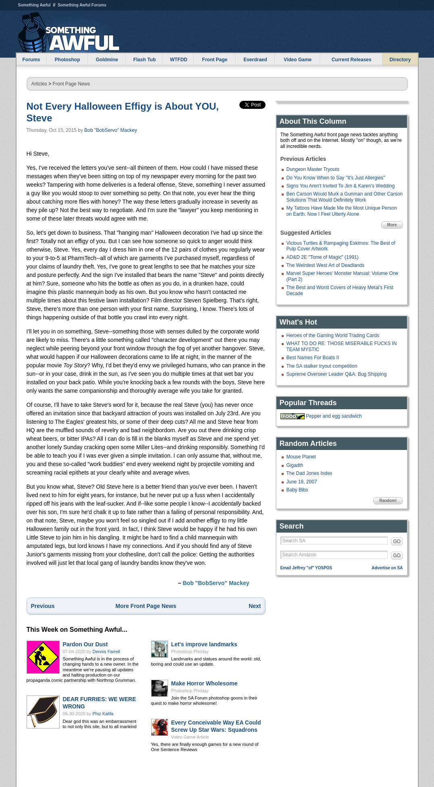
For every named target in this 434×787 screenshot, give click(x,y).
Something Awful (34, 5)
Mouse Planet (301, 457)
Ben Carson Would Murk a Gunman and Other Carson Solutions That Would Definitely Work (345, 196)
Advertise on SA (387, 568)
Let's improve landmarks (204, 644)
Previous (43, 606)
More (392, 225)
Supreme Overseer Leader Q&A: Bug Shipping (337, 374)
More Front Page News (146, 606)
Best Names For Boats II (313, 357)
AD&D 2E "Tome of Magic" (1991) (323, 257)
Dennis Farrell (106, 651)
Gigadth (295, 465)
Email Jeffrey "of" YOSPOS (306, 568)
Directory (400, 59)
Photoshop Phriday (190, 651)
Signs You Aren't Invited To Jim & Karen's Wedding (341, 186)
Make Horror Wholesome (204, 683)
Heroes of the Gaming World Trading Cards (333, 335)
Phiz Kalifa (103, 713)
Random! (388, 500)
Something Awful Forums (82, 5)
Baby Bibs (297, 490)
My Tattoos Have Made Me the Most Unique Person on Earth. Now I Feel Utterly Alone (342, 211)
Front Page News (71, 84)
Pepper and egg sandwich (334, 416)
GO (397, 541)
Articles (39, 84)
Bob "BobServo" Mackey (110, 130)
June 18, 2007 (302, 482)
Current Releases (352, 59)
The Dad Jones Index (309, 473)
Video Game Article (190, 737)
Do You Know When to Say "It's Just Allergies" (336, 178)
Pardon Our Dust (85, 644)
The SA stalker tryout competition (322, 366)
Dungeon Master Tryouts (313, 169)
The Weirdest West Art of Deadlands (326, 265)
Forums (31, 59)
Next (255, 606)
